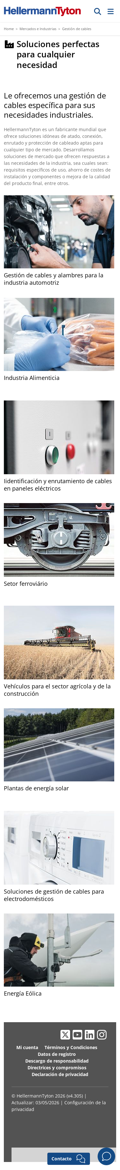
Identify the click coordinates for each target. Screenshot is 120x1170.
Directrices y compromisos (57, 1068)
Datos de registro (57, 1054)
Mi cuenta (27, 1047)
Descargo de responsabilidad (57, 1061)
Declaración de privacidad (60, 1074)
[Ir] (98, 11)
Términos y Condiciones (70, 1047)
